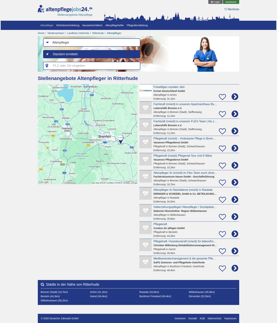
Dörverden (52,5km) (200, 296)
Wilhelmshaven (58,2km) (54, 300)
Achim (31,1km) (98, 292)
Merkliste (231, 9)
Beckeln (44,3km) (50, 296)
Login (217, 2)
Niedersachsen (56, 33)
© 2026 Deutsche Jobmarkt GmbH (60, 318)
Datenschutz (215, 318)
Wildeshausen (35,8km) (202, 292)
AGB (202, 318)
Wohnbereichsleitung (67, 25)
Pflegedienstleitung (137, 25)
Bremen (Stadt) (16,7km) (54, 292)
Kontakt (192, 318)
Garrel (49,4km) (98, 296)
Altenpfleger (47, 25)
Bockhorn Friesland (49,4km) (155, 296)
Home (41, 33)
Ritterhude (98, 33)
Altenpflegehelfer (114, 25)
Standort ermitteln (65, 54)
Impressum (230, 318)
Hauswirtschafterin (92, 25)
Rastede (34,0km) (149, 292)
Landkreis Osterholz (78, 33)
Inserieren (231, 2)
